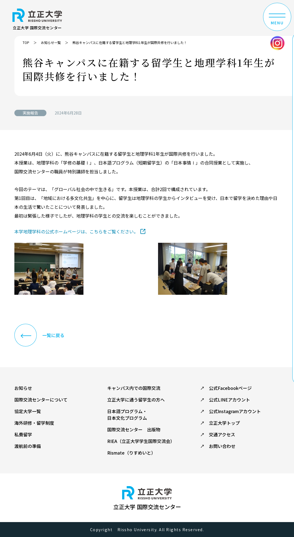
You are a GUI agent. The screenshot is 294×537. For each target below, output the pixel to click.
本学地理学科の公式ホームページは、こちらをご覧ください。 (76, 231)
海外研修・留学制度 (34, 422)
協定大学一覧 (27, 411)
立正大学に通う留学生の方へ (136, 399)
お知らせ (23, 388)
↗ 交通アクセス (217, 434)
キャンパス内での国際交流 (133, 388)
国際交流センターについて (40, 399)
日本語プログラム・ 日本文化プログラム (127, 414)
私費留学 (23, 434)
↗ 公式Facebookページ (226, 388)
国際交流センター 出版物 (133, 429)
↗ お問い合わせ (217, 446)
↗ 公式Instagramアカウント (230, 411)
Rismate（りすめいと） (131, 452)
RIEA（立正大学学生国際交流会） (141, 441)
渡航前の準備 (27, 446)
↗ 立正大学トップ (220, 422)
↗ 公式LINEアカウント (225, 399)
